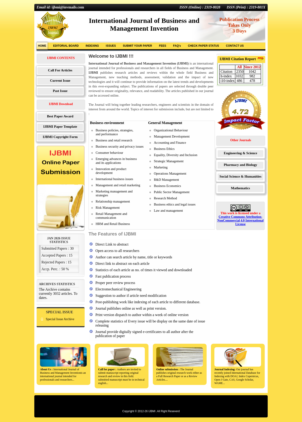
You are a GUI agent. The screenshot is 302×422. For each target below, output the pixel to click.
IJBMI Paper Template (60, 126)
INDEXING (92, 45)
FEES (162, 45)
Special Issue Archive (60, 319)
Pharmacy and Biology (240, 165)
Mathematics (240, 188)
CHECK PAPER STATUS (203, 45)
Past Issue (60, 91)
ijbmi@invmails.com (68, 7)
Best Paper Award (60, 116)
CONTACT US (235, 45)
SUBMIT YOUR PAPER (137, 45)
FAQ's (177, 45)
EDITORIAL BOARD (66, 45)
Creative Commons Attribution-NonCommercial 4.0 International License (240, 220)
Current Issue (60, 80)
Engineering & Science (240, 153)
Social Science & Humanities (240, 176)
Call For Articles (60, 70)
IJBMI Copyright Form (60, 137)
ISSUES (111, 45)
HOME (42, 45)
